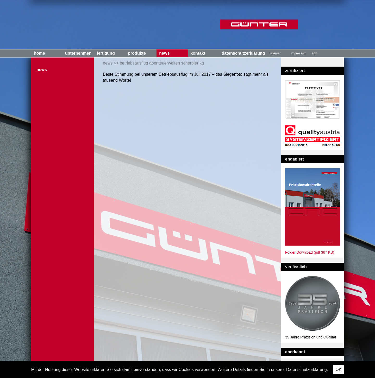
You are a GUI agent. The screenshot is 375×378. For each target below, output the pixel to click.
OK (338, 369)
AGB (314, 53)
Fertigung (106, 53)
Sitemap (275, 53)
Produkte (137, 53)
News (164, 53)
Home (39, 53)
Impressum (299, 53)
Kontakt (197, 53)
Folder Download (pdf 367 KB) (309, 252)
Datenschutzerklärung (243, 53)
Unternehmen (78, 53)
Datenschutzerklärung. (307, 369)
